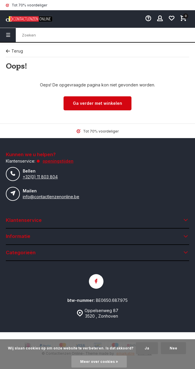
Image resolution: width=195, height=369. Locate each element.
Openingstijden (58, 161)
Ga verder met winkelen (97, 103)
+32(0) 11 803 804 (40, 176)
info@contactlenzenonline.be (51, 196)
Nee (173, 348)
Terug (14, 50)
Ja (147, 348)
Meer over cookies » (99, 361)
